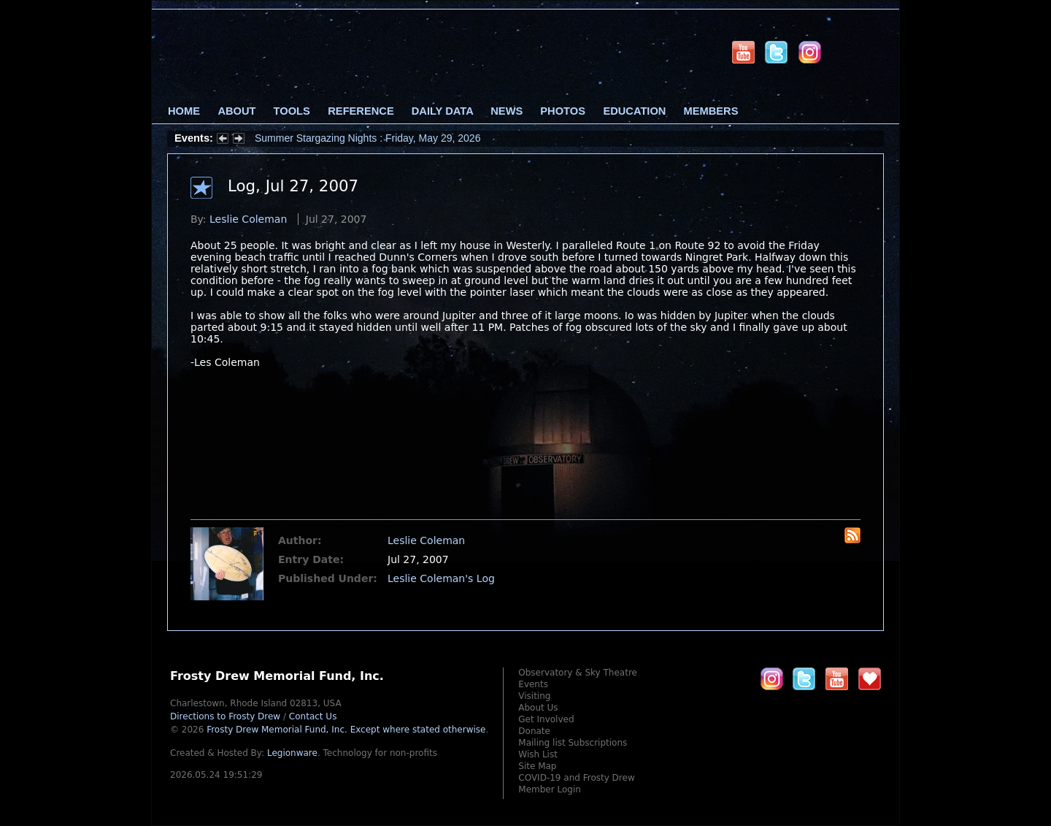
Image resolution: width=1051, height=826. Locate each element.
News (506, 111)
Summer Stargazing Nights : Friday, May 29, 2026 (367, 138)
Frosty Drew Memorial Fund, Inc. (346, 729)
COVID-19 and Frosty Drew (576, 778)
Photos (562, 111)
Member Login (549, 789)
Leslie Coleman (248, 219)
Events (533, 684)
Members (711, 111)
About (236, 111)
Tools (292, 111)
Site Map (537, 766)
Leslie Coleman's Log (441, 578)
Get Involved (546, 719)
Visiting (534, 696)
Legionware (292, 753)
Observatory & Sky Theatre (577, 673)
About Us (538, 708)
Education (634, 111)
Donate (534, 731)
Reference (360, 111)
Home (184, 111)
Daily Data (442, 111)
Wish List (538, 754)
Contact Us (313, 716)
